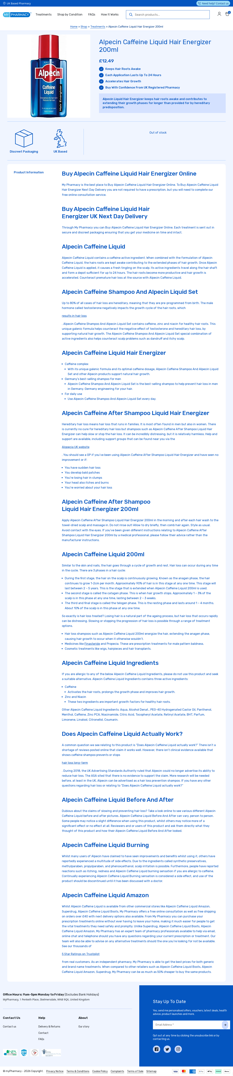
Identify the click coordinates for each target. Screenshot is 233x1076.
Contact (43, 1033)
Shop (84, 26)
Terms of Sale (135, 1071)
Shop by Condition (69, 14)
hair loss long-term (75, 762)
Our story (83, 1026)
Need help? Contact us (215, 3)
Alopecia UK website (75, 447)
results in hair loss (74, 316)
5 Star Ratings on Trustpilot (81, 954)
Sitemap (151, 1071)
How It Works (110, 14)
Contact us (9, 1026)
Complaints (117, 1071)
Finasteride (92, 643)
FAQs (91, 14)
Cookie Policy (100, 1071)
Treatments (43, 14)
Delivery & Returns (49, 1026)
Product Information (29, 172)
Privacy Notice (55, 1071)
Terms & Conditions (77, 1071)
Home (74, 26)
